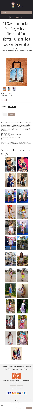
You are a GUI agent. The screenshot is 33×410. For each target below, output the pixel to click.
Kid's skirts (16, 366)
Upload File (12, 106)
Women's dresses (20, 368)
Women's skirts (28, 368)
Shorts (26, 366)
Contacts (16, 400)
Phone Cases (25, 369)
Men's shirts (21, 366)
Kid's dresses (11, 366)
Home (14, 48)
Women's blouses (12, 368)
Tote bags (18, 48)
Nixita (10, 93)
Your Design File (5, 106)
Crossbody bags (8, 369)
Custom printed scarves (17, 369)
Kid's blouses (4, 366)
